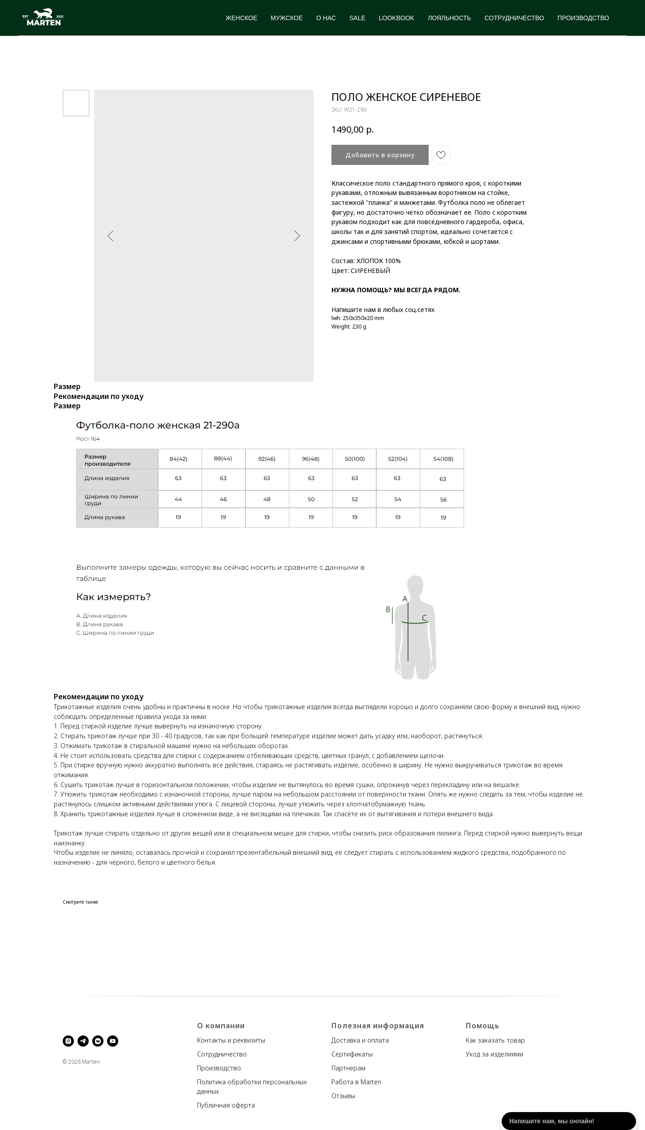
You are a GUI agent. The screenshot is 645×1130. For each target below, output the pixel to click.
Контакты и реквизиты (231, 1040)
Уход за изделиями (494, 1054)
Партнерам (348, 1068)
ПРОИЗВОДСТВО (583, 18)
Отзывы (343, 1095)
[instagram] (68, 1041)
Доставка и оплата (360, 1040)
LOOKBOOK (396, 18)
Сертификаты (352, 1054)
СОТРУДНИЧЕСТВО (514, 18)
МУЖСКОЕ (287, 18)
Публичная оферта (226, 1105)
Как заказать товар (495, 1040)
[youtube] (112, 1041)
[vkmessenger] (97, 1041)
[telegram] (83, 1041)
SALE (357, 18)
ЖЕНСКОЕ (242, 18)
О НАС (326, 18)
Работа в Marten (356, 1082)
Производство (219, 1068)
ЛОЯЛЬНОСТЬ (449, 18)
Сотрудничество (222, 1054)
